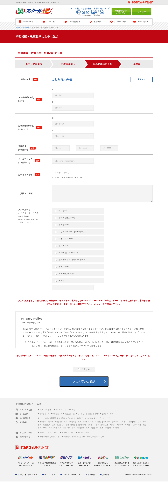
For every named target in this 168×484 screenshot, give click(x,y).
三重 (106, 427)
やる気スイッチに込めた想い (66, 412)
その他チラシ (62, 227)
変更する (141, 79)
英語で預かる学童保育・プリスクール (103, 465)
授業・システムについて (49, 435)
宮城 (70, 424)
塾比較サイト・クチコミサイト (70, 262)
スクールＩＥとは (26, 22)
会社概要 (91, 477)
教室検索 (95, 22)
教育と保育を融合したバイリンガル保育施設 (141, 465)
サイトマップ (50, 477)
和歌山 (45, 430)
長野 (48, 427)
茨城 (139, 424)
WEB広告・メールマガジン (68, 255)
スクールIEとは (45, 412)
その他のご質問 (83, 435)
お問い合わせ (141, 22)
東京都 (85, 424)
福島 (79, 424)
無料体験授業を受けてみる (49, 439)
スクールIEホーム (22, 28)
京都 (139, 427)
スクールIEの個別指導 (48, 420)
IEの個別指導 (72, 22)
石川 (62, 427)
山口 (64, 430)
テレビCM (61, 213)
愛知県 (72, 427)
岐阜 (97, 427)
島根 (50, 430)
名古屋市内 (82, 427)
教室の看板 (61, 248)
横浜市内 (115, 424)
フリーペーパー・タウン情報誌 (70, 234)
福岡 (87, 430)
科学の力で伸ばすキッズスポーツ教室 (66, 465)
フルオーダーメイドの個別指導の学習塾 (25, 465)
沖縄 (117, 430)
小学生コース (44, 416)
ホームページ (62, 269)
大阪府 (112, 427)
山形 (75, 424)
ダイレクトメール (64, 241)
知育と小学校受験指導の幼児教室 (47, 465)
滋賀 (144, 427)
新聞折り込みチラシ (65, 220)
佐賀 (92, 430)
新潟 (44, 427)
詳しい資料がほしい (96, 439)
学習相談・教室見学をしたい (74, 439)
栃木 (144, 424)
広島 (59, 430)
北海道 (50, 424)
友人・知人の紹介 (64, 276)
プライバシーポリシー (71, 477)
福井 (67, 427)
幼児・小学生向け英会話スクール (84, 465)
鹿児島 (111, 430)
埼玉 (134, 424)
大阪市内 (120, 427)
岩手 (61, 424)
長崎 (97, 430)
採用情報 (105, 477)
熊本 (101, 430)
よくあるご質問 (118, 22)
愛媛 (83, 430)
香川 (73, 430)
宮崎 (106, 430)
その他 (59, 283)
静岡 (102, 427)
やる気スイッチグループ (27, 477)
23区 (91, 424)
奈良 (39, 430)
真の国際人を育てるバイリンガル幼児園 (122, 465)
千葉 (130, 424)
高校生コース (70, 416)
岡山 (55, 430)
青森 (56, 424)
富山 (58, 427)
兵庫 (135, 427)
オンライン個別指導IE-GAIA (88, 416)
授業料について (67, 435)
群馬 (39, 427)
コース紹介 (49, 22)
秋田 (65, 424)
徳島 (69, 430)
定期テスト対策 (107, 416)
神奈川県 (106, 424)
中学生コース (57, 416)
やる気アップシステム (67, 420)
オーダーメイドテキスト (105, 420)
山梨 (53, 427)
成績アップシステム (85, 420)
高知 (78, 430)
